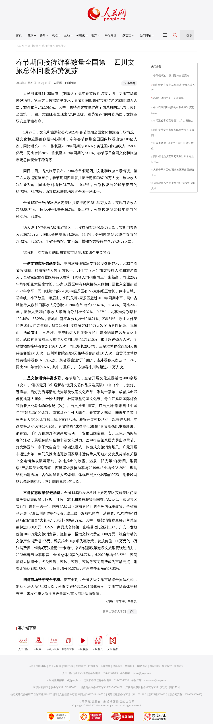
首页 (19, 35)
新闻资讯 (61, 45)
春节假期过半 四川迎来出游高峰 (171, 75)
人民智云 (97, 642)
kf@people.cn (74, 680)
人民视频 (82, 642)
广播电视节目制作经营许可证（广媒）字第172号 (152, 687)
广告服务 (93, 666)
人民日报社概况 (38, 666)
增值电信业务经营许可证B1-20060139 (101, 687)
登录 (189, 35)
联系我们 (179, 666)
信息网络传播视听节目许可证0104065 (31, 694)
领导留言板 (68, 642)
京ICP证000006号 (158, 694)
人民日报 (23, 642)
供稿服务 (118, 666)
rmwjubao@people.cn (155, 680)
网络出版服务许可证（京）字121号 (127, 694)
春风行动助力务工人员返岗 (168, 98)
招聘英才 (81, 666)
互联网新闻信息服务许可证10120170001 (55, 687)
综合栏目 (47, 45)
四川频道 (33, 45)
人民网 (20, 45)
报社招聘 (68, 666)
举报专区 (110, 35)
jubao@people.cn (142, 673)
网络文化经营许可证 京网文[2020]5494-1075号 (80, 694)
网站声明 (142, 666)
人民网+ (38, 642)
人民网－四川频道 (65, 82)
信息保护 (167, 666)
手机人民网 (53, 642)
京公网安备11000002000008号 (185, 694)
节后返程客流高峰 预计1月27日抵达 (173, 120)
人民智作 (112, 642)
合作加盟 (105, 666)
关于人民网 (55, 666)
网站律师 (155, 666)
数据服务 (130, 666)
